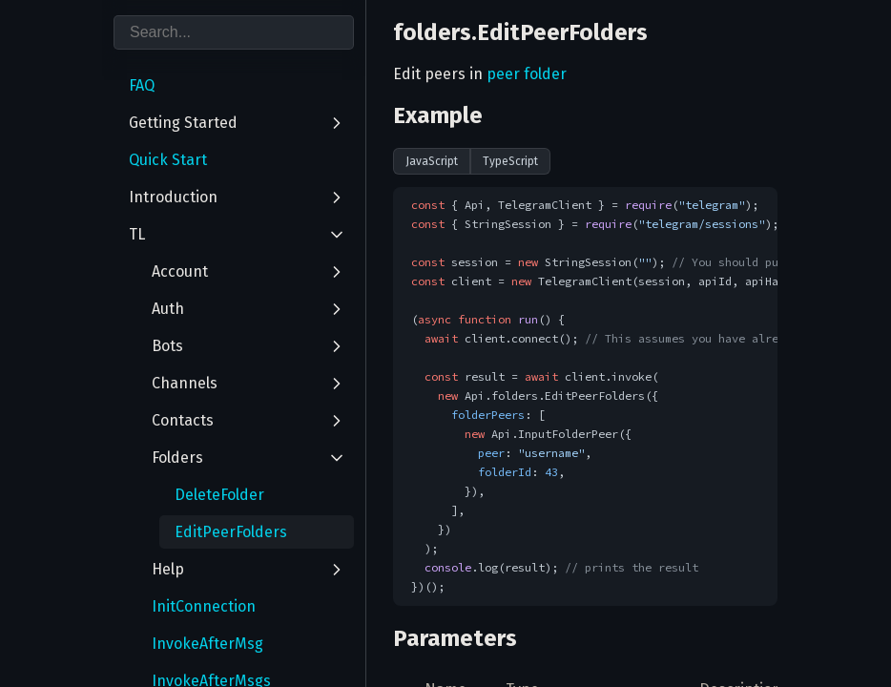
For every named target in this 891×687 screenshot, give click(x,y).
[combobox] (234, 32)
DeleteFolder (219, 495)
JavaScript (431, 161)
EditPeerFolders (231, 532)
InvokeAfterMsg (207, 644)
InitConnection (204, 606)
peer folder (527, 74)
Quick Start (168, 160)
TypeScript (510, 161)
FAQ (142, 85)
